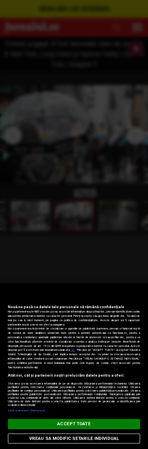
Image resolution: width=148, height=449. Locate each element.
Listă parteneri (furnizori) (26, 410)
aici (73, 350)
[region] (74, 366)
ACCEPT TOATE (73, 423)
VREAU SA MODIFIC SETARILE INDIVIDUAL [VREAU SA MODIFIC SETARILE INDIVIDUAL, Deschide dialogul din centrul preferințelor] (74, 438)
